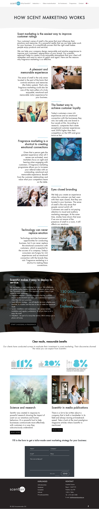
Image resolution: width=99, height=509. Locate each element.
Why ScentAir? (25, 3)
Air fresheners (62, 3)
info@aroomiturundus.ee (77, 497)
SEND (65, 474)
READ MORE (15, 433)
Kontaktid (40, 490)
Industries (36, 3)
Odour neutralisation (49, 3)
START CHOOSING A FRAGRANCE (24, 325)
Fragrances (72, 3)
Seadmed (40, 487)
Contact (81, 3)
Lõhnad (40, 492)
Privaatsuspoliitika (43, 495)
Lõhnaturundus (42, 485)
